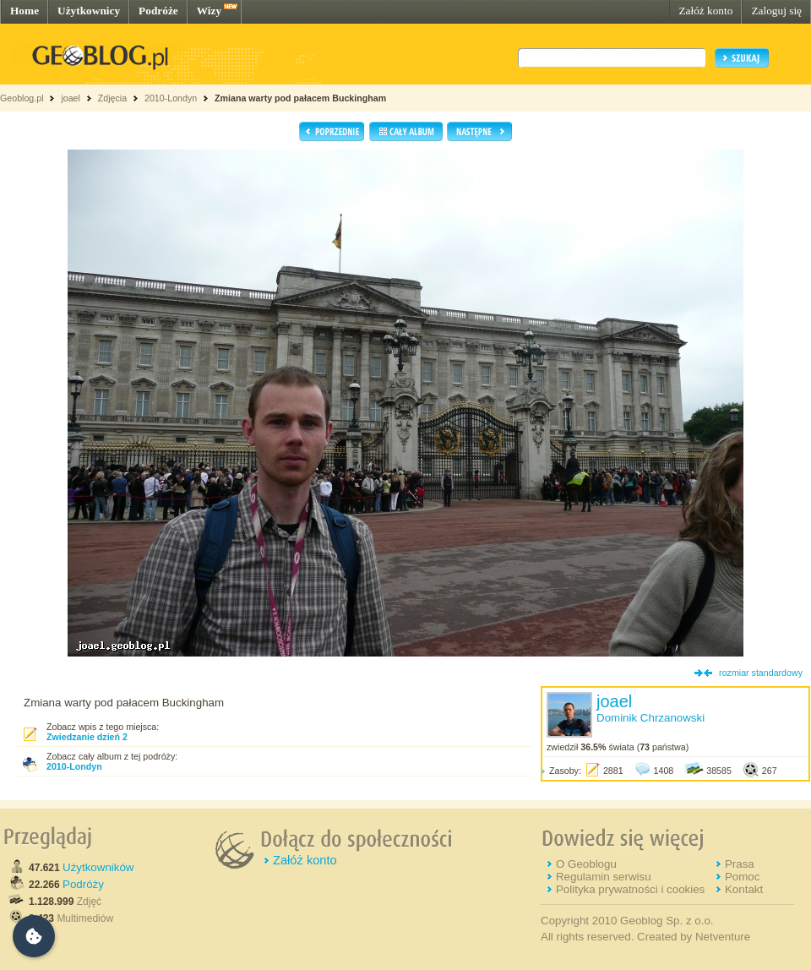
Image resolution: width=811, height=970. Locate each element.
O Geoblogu (586, 864)
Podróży (83, 884)
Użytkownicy (88, 10)
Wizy (209, 10)
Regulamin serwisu (603, 876)
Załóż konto (705, 10)
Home (24, 10)
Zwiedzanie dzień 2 (87, 737)
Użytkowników (98, 867)
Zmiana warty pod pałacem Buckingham (300, 98)
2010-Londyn (170, 98)
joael (70, 98)
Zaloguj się (776, 10)
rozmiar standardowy (761, 673)
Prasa (739, 864)
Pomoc (742, 876)
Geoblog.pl (22, 98)
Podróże (158, 10)
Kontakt (744, 889)
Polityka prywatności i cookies (630, 889)
